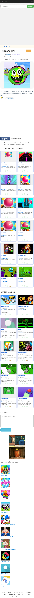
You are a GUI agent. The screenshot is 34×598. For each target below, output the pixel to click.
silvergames (21, 189)
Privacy (9, 592)
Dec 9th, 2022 (16, 54)
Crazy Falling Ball (22, 398)
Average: (20, 59)
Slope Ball (3, 163)
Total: (25, 59)
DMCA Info (21, 594)
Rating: (6, 59)
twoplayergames (5, 166)
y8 (19, 166)
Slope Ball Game (22, 255)
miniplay (3, 212)
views (8, 57)
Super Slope (4, 352)
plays (12, 57)
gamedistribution (5, 258)
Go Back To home (9, 47)
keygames (21, 235)
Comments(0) (16, 138)
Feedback (28, 592)
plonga (8, 54)
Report (28, 51)
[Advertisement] (17, 27)
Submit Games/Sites (10, 594)
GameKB (3, 2)
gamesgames (4, 332)
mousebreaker (4, 281)
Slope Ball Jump (5, 306)
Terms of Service (18, 592)
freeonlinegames (22, 355)
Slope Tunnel (4, 375)
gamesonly (21, 212)
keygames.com (22, 309)
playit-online (4, 235)
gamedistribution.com (23, 401)
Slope (2, 329)
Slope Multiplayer (22, 352)
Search (30, 6)
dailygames (21, 281)
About (3, 592)
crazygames (4, 189)
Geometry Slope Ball (23, 306)
